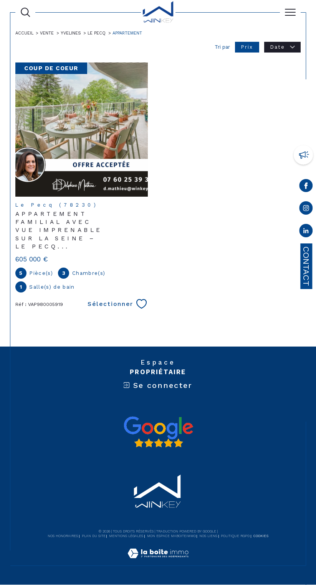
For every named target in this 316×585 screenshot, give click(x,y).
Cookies (260, 536)
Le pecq (98, 33)
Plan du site (94, 536)
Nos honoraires (63, 536)
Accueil (24, 33)
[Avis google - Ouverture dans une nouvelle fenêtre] (158, 432)
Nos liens (208, 536)
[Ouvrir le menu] (290, 12)
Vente (47, 33)
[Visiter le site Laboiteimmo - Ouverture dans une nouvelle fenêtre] (158, 562)
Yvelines (71, 33)
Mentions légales (126, 536)
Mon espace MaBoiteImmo (171, 536)
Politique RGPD (235, 536)
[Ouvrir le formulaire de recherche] (25, 12)
